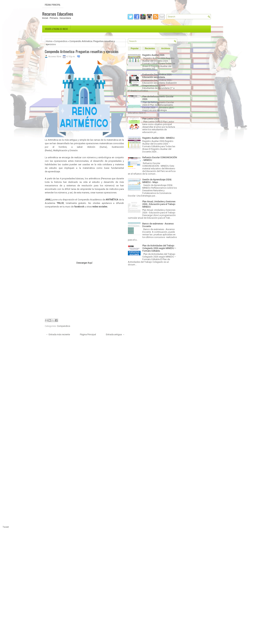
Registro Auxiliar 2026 (153, 55)
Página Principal (52, 4)
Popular (135, 48)
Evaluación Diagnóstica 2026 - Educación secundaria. (157, 75)
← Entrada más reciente (58, 334)
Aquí (89, 262)
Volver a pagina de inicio (56, 28)
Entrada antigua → (115, 334)
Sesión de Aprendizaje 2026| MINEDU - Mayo (156, 181)
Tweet (6, 527)
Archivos (165, 48)
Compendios (60, 41)
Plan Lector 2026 (150, 118)
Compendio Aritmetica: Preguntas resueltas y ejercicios (81, 51)
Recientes (150, 48)
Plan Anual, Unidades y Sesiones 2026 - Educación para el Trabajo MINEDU (158, 204)
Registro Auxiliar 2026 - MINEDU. (158, 138)
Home (49, 41)
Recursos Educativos (57, 14)
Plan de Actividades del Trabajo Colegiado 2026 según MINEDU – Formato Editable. (159, 248)
